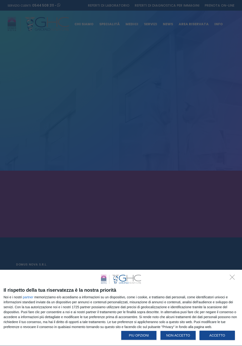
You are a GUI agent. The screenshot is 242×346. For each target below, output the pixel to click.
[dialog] (121, 308)
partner (28, 297)
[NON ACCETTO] (233, 278)
